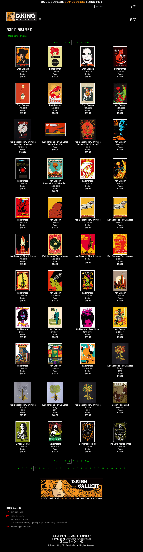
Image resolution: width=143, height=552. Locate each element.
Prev (55, 42)
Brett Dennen (23, 71)
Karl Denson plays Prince (87, 331)
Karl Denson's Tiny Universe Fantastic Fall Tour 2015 (88, 146)
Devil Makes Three (87, 446)
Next (87, 42)
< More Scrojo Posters (17, 36)
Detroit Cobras (23, 446)
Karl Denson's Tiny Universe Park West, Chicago (23, 146)
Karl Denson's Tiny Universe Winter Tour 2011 (55, 144)
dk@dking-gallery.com (18, 526)
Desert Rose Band (120, 407)
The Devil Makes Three (120, 446)
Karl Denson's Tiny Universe (88, 222)
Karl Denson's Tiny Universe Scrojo (120, 369)
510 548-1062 (14, 512)
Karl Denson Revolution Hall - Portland (55, 185)
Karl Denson (120, 107)
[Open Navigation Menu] (40, 19)
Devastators (55, 446)
